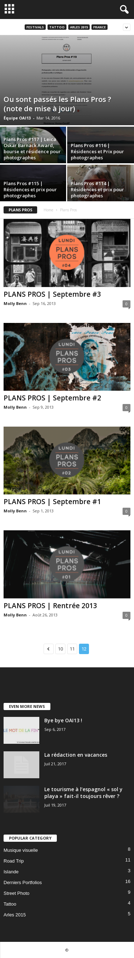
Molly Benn (15, 303)
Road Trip (14, 861)
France (99, 27)
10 (60, 649)
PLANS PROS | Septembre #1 (52, 501)
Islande (11, 871)
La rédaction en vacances (75, 754)
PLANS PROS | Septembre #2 (52, 398)
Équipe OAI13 (17, 118)
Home (48, 209)
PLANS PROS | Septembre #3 (52, 294)
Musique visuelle (21, 850)
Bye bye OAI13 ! (63, 720)
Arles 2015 (79, 27)
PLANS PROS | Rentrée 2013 (50, 605)
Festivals (35, 27)
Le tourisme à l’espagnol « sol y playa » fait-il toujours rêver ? (83, 792)
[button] (123, 10)
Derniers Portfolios (23, 882)
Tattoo (57, 27)
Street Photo (16, 893)
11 (72, 649)
